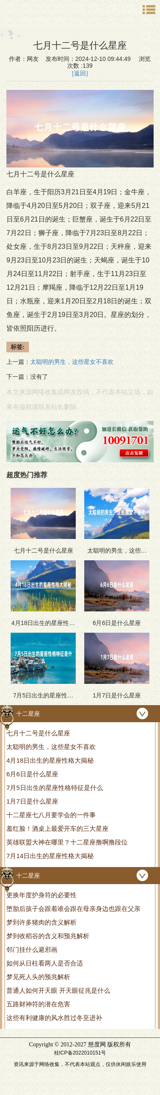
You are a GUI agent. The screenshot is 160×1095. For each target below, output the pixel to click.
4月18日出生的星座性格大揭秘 (50, 760)
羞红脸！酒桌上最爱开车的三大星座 (57, 828)
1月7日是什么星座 (32, 801)
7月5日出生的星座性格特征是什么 (54, 787)
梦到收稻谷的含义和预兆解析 (47, 935)
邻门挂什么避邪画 (31, 949)
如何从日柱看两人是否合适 (44, 963)
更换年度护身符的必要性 (41, 895)
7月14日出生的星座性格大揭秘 (50, 855)
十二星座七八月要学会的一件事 (51, 814)
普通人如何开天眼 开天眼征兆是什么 (58, 990)
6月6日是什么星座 (32, 774)
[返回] (80, 73)
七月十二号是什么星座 (38, 733)
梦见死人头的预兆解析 (38, 976)
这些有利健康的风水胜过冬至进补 (54, 1017)
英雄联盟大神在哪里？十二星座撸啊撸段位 (67, 842)
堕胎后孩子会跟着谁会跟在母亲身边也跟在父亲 (73, 908)
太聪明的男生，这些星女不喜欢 (51, 746)
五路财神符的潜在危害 (38, 1004)
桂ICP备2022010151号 (80, 1053)
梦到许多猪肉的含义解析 (41, 922)
